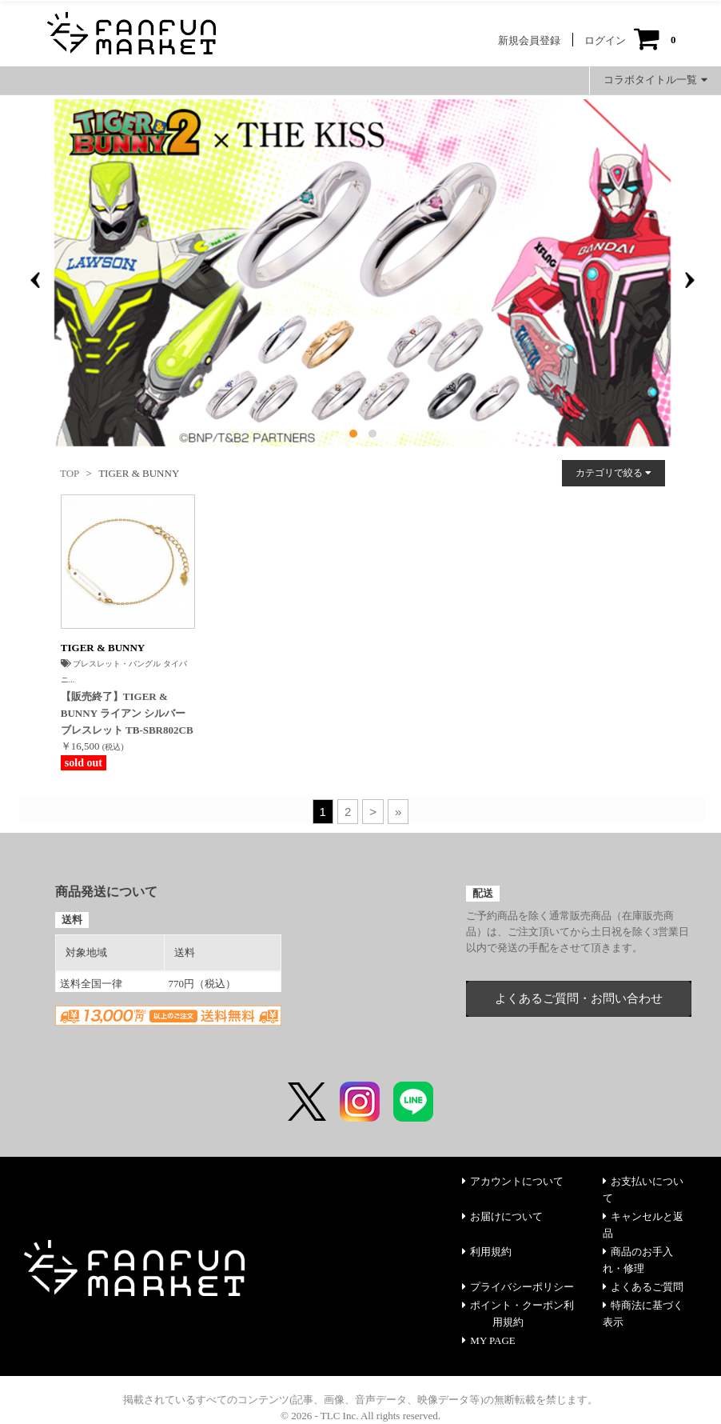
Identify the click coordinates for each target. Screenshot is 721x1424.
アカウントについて (513, 1181)
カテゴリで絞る (613, 472)
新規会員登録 (529, 40)
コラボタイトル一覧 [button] (655, 80)
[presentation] (35, 281)
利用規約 (487, 1252)
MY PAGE (488, 1340)
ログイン (605, 40)
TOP (69, 473)
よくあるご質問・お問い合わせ (579, 998)
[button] (353, 434)
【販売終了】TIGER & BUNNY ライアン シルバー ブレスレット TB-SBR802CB (127, 713)
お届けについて (502, 1216)
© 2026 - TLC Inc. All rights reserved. (360, 1416)
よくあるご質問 (643, 1287)
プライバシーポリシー (518, 1287)
